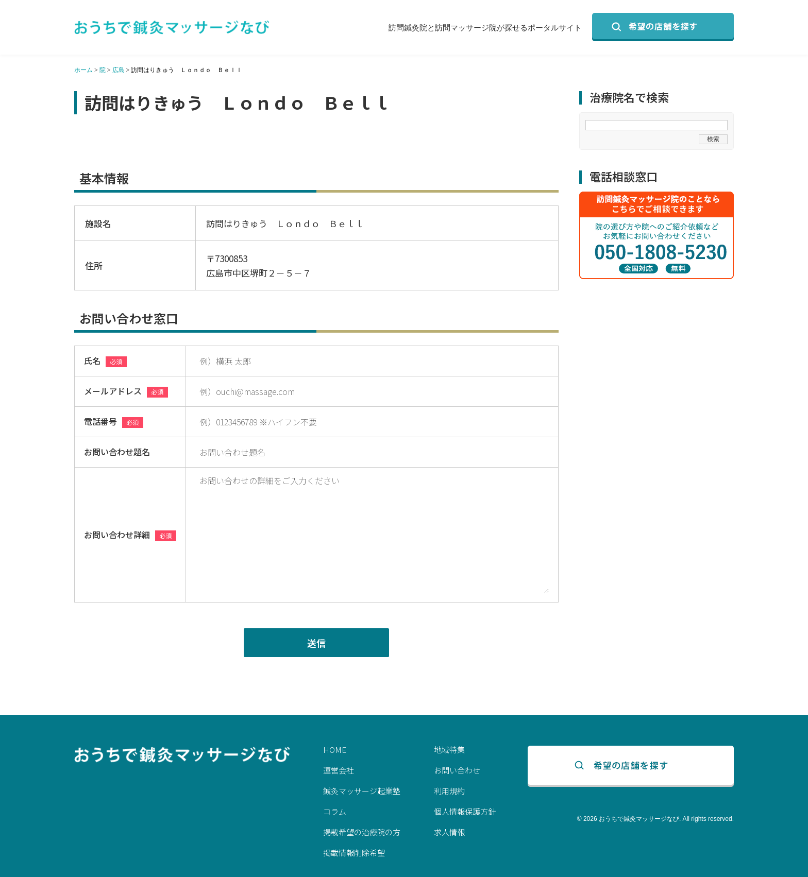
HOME (334, 749)
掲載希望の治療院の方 (361, 832)
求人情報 (449, 832)
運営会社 (338, 770)
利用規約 (449, 791)
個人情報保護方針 (465, 811)
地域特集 (449, 749)
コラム (334, 811)
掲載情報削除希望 (354, 852)
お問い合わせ (457, 770)
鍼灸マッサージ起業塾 (361, 791)
